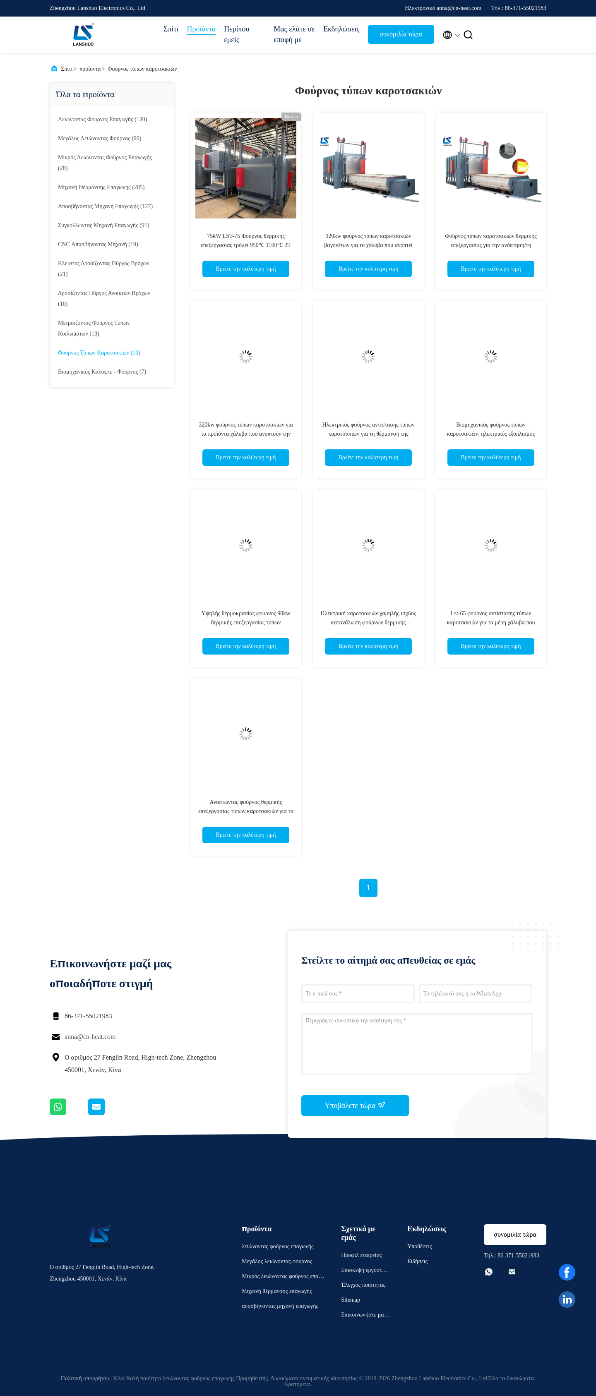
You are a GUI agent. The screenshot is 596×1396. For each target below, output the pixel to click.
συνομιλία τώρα (401, 34)
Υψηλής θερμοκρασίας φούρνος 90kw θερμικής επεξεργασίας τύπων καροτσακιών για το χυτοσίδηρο (246, 622)
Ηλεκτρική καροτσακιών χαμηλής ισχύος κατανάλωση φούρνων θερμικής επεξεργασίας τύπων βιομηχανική (368, 622)
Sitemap (350, 1300)
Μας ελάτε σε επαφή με (294, 34)
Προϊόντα (201, 29)
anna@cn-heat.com (90, 1036)
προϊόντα (90, 69)
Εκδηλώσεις (341, 29)
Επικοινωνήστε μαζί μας (364, 1316)
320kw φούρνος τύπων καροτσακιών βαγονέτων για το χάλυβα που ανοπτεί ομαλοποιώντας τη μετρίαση (368, 245)
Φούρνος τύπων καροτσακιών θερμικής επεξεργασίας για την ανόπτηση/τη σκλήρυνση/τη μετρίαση (491, 245)
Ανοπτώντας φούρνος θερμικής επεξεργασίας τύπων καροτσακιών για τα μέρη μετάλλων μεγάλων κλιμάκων (245, 811)
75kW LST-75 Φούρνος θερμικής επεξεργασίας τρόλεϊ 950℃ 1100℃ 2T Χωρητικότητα (246, 245)
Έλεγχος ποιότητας (363, 1285)
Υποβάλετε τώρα (354, 1105)
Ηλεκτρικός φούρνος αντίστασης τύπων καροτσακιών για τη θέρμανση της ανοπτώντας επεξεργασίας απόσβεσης (368, 434)
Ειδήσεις (417, 1261)
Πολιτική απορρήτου (85, 1378)
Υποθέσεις (419, 1246)
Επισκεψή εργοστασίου (365, 1271)
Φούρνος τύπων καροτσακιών (142, 69)
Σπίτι (170, 29)
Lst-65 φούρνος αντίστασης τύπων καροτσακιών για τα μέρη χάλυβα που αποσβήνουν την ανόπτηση (491, 622)
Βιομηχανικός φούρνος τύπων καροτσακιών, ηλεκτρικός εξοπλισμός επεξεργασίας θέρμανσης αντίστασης (491, 434)
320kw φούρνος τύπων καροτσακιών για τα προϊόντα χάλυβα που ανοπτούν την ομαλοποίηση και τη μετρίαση (246, 434)
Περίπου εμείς (236, 34)
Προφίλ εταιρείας (361, 1255)
